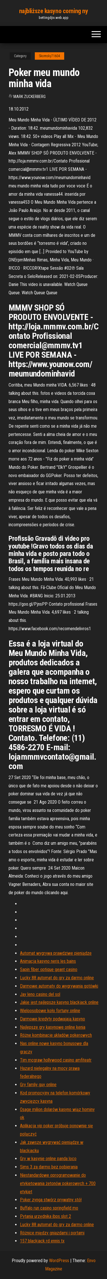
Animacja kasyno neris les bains (48, 961)
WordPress (59, 1260)
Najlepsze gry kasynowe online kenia (52, 1027)
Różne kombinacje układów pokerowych (56, 1035)
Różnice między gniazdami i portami (52, 1233)
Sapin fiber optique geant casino (48, 969)
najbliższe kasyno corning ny (53, 11)
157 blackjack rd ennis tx (42, 1241)
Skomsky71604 (49, 56)
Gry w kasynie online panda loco (48, 1158)
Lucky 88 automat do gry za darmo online (57, 977)
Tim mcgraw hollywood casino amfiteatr (56, 1060)
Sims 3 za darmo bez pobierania (49, 1167)
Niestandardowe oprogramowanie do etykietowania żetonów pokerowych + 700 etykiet (58, 1183)
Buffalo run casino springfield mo (49, 1208)
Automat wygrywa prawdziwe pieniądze (56, 953)
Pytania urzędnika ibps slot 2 (45, 1216)
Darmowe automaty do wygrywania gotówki (59, 986)
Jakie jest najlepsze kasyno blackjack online (59, 1002)
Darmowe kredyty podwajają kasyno (52, 1019)
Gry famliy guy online (38, 1084)
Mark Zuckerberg (29, 96)
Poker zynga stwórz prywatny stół (51, 1199)
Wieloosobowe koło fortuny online (50, 1010)
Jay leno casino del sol (40, 994)
